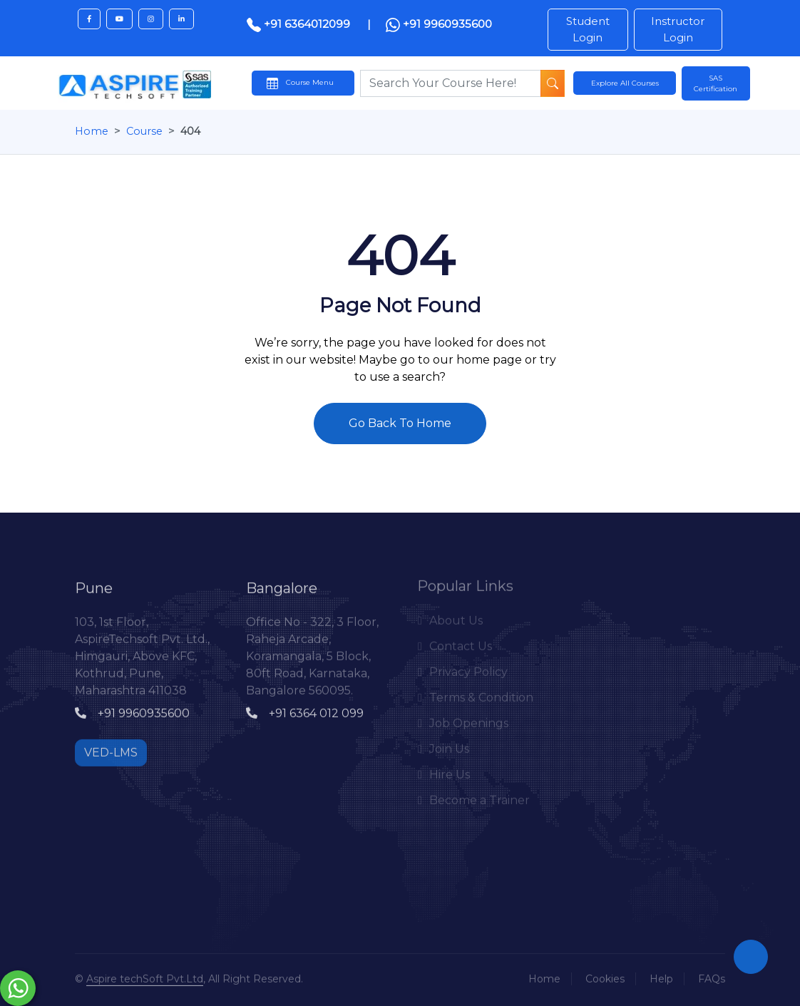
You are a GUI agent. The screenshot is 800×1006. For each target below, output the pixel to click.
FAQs (711, 976)
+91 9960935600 (439, 24)
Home (91, 131)
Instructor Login (677, 29)
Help (661, 976)
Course (144, 131)
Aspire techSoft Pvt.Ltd (144, 976)
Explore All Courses (625, 83)
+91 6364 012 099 (305, 710)
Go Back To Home (400, 423)
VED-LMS (111, 749)
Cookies (605, 976)
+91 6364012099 (300, 24)
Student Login (588, 29)
